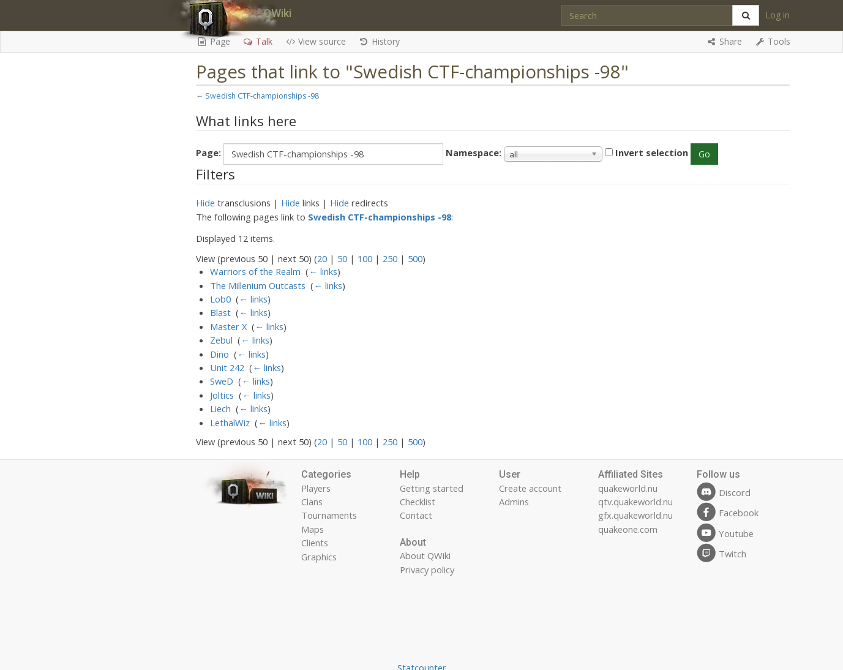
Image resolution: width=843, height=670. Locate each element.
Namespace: (473, 152)
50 (342, 258)
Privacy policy (427, 569)
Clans (312, 501)
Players (316, 488)
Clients (314, 542)
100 (365, 258)
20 (322, 258)
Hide (205, 203)
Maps (312, 529)
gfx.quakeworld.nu (635, 515)
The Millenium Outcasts (257, 285)
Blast (220, 312)
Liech (220, 408)
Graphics (319, 557)
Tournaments (329, 515)
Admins (514, 501)
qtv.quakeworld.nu (635, 501)
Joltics (222, 395)
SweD (221, 381)
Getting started (431, 488)
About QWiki (425, 555)
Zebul (221, 340)
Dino (219, 354)
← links (323, 271)
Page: (208, 152)
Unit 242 (227, 367)
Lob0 (220, 299)
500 (415, 258)
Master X (228, 326)
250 (390, 258)
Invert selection (651, 152)
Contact (416, 515)
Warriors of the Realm (255, 271)
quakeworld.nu (628, 488)
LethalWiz (230, 422)
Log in (777, 15)
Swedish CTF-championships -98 (262, 96)
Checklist (417, 501)
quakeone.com (628, 529)
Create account (530, 488)
